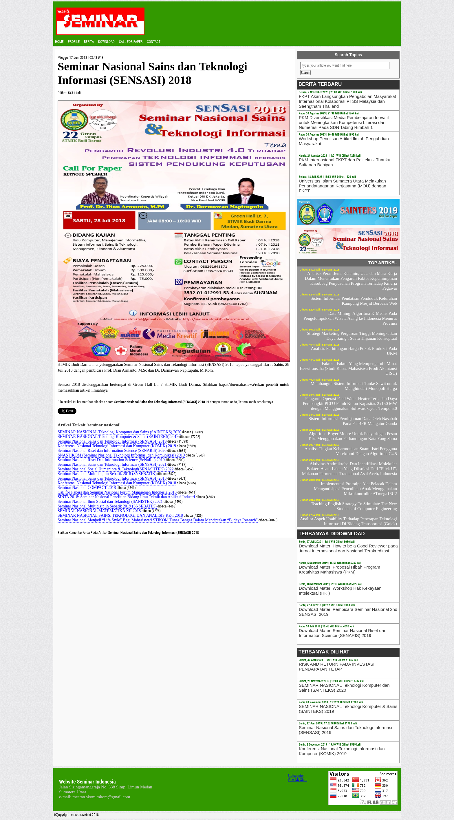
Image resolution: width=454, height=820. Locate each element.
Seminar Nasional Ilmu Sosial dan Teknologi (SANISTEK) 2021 (110, 501)
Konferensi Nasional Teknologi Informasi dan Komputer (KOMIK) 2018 (117, 483)
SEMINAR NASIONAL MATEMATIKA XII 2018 (99, 511)
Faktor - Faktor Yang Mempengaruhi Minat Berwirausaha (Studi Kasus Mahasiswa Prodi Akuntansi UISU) (348, 368)
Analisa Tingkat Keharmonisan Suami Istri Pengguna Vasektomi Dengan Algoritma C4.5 (350, 451)
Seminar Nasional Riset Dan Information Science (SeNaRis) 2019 (111, 460)
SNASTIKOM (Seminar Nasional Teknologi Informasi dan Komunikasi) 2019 (121, 455)
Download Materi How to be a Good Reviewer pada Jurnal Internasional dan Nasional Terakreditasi (348, 548)
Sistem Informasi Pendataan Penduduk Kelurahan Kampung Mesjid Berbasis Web (354, 301)
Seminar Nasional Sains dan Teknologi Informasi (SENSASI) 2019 (112, 441)
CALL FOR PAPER (131, 42)
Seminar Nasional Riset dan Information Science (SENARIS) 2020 (112, 450)
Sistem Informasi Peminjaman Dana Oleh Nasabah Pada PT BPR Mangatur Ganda (353, 421)
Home (59, 42)
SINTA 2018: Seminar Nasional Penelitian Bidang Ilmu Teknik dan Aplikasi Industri (126, 497)
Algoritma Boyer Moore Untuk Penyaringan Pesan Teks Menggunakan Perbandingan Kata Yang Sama (352, 436)
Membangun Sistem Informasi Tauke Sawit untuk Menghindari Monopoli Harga (354, 386)
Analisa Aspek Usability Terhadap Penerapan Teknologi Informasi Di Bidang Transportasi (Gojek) (348, 521)
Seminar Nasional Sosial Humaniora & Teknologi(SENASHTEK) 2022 (116, 469)
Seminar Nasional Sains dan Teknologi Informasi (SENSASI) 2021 (112, 464)
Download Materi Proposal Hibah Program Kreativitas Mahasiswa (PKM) (339, 569)
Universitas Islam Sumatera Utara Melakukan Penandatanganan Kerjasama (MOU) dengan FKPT (342, 185)
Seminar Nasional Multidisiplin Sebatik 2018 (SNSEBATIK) (107, 474)
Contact (153, 42)
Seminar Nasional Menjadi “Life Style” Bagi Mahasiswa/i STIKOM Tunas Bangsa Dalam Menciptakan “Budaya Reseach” (158, 520)
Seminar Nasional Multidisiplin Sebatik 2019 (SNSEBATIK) (107, 506)
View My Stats (297, 780)
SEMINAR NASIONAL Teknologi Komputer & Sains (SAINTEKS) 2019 (118, 436)
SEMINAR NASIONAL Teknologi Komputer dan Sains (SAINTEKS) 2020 (119, 432)
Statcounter (296, 776)
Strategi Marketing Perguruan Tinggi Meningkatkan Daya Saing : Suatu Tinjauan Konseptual (352, 336)
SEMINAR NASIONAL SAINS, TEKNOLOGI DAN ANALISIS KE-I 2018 (120, 515)
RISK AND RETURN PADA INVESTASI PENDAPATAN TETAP (336, 666)
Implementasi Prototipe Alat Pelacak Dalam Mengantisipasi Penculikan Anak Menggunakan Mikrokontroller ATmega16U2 (355, 488)
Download (106, 42)
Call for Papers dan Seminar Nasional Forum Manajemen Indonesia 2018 (117, 492)
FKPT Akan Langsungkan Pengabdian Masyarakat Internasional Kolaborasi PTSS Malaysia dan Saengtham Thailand (347, 101)
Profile (74, 42)
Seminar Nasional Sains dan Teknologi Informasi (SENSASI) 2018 (112, 478)
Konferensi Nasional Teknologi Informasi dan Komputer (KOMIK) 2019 (117, 446)
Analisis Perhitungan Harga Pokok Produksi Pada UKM (354, 351)
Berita (89, 42)
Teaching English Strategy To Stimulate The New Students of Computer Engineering (354, 506)
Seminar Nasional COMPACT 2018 (87, 487)
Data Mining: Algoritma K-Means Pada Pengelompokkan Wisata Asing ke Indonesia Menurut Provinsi (350, 318)
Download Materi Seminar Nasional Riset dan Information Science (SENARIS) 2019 (343, 633)
